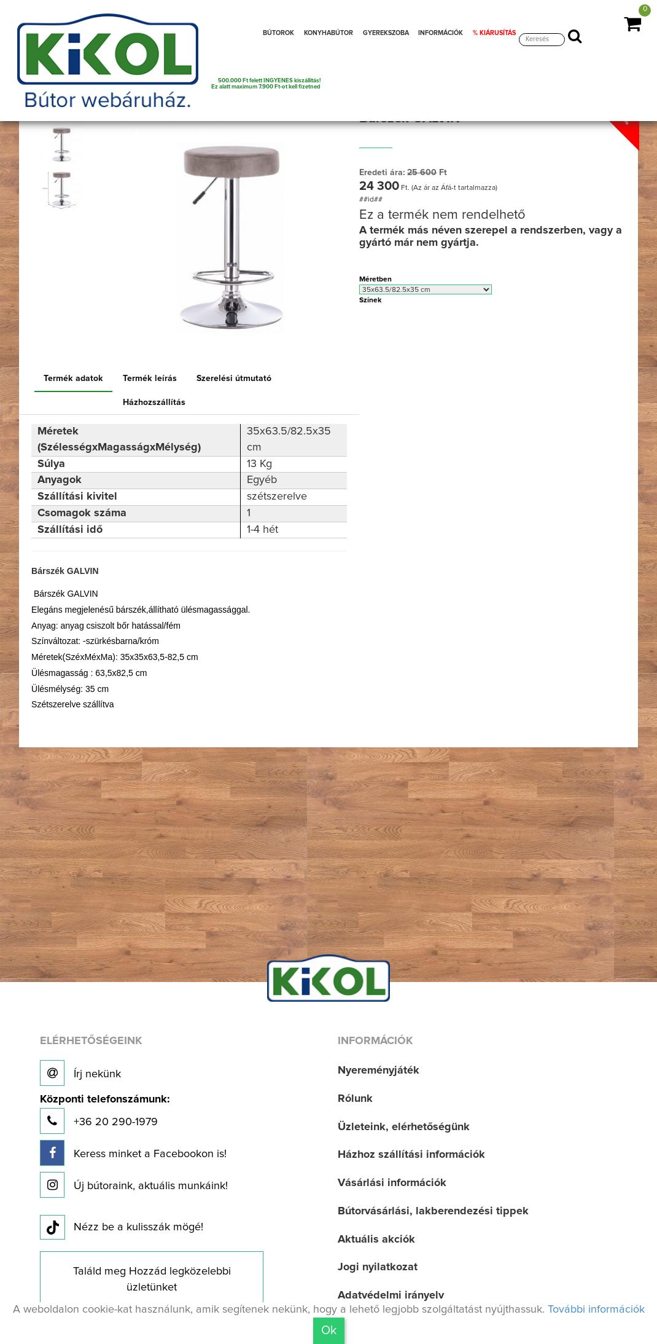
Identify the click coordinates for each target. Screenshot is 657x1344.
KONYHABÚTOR (328, 33)
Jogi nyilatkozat (378, 1267)
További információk (596, 1309)
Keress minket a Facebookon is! (133, 1153)
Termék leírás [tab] (150, 378)
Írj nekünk (80, 1073)
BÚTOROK (278, 33)
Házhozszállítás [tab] (154, 402)
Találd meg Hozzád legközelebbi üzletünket (152, 1279)
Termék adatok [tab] (73, 378)
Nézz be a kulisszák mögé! (121, 1228)
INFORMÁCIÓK (440, 33)
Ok (328, 1330)
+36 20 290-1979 (104, 1114)
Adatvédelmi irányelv (391, 1295)
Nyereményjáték (378, 1070)
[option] (64, 146)
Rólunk (355, 1098)
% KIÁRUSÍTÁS (494, 33)
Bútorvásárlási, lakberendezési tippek (433, 1211)
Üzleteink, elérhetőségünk (404, 1127)
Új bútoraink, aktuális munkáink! (134, 1185)
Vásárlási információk (392, 1183)
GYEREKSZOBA (386, 33)
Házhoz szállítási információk (411, 1154)
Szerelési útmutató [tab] (233, 378)
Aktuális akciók (376, 1239)
